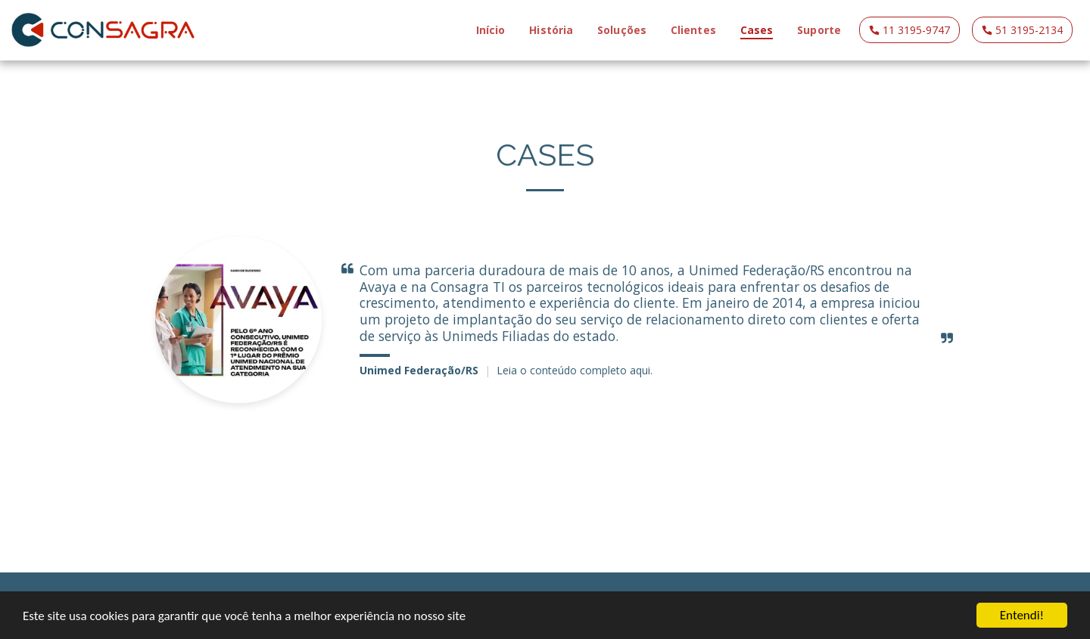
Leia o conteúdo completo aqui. (574, 370)
